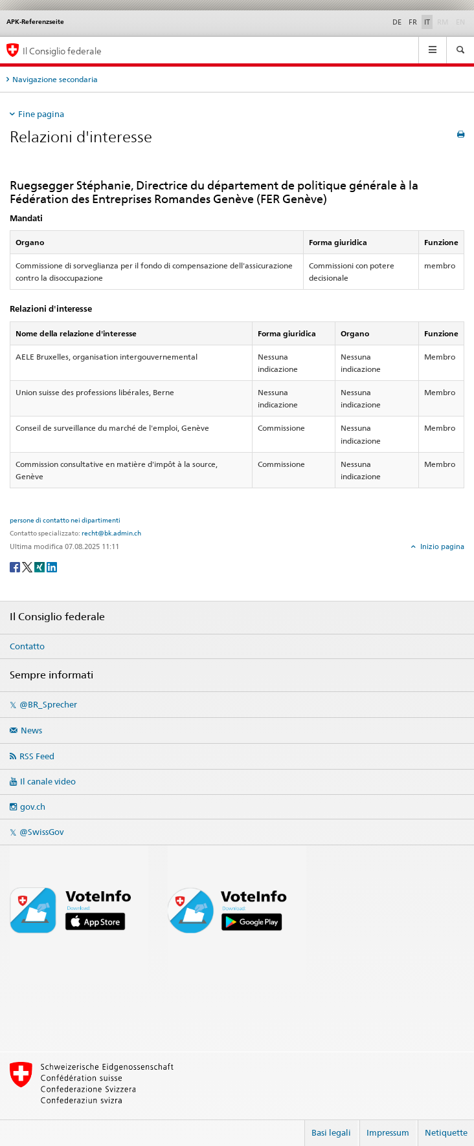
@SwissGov (41, 832)
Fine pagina (41, 114)
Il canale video (48, 781)
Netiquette (446, 1132)
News (31, 730)
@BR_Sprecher (48, 704)
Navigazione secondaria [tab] (55, 79)
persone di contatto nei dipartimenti (65, 520)
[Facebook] (16, 566)
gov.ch (32, 806)
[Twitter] (28, 566)
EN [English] (460, 22)
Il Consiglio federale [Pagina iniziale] (62, 50)
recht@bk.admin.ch (111, 533)
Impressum (388, 1132)
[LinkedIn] (52, 566)
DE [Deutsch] (396, 22)
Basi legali (331, 1132)
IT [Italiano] (427, 22)
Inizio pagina (441, 546)
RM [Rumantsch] (443, 22)
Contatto (27, 646)
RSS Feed (36, 756)
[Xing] (40, 566)
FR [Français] (413, 22)
